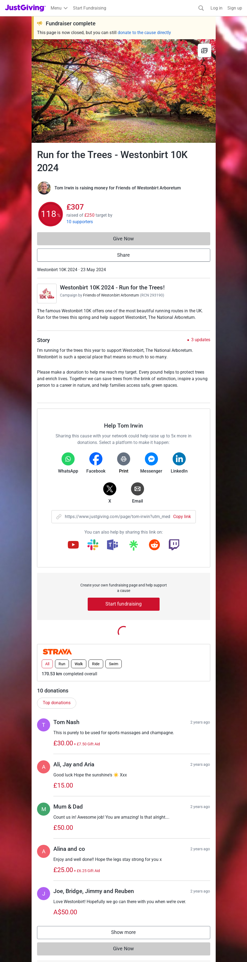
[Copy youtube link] (73, 545)
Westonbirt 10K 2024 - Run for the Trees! (112, 287)
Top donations (57, 689)
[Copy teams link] (112, 545)
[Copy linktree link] (133, 546)
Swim (113, 651)
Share (123, 255)
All (47, 651)
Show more (129, 920)
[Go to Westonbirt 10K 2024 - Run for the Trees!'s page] (47, 293)
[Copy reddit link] (154, 545)
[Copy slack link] (92, 545)
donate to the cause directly (144, 32)
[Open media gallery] (124, 91)
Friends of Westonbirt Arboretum (111, 295)
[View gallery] (204, 50)
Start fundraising (123, 604)
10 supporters (79, 221)
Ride (95, 651)
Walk (79, 651)
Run (62, 651)
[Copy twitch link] (174, 545)
